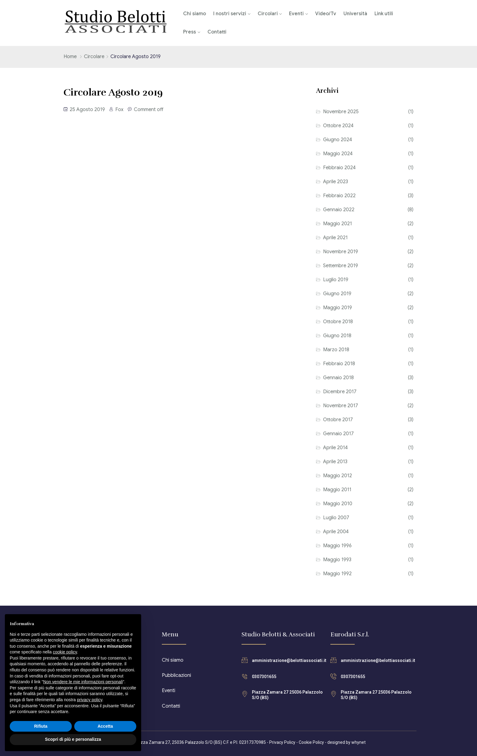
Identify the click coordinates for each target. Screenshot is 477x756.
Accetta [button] (105, 726)
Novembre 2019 (340, 252)
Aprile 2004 (336, 532)
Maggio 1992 (337, 574)
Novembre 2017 (340, 406)
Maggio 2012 (337, 476)
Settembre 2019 (340, 266)
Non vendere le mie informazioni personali (83, 681)
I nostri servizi (229, 14)
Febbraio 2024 (339, 168)
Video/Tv (325, 14)
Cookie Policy (311, 742)
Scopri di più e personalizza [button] (73, 739)
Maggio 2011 (337, 490)
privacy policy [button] (89, 699)
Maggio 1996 (337, 546)
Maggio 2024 (338, 154)
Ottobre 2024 (338, 126)
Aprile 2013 (335, 462)
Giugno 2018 (337, 336)
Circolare (94, 57)
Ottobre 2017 (338, 420)
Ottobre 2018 (338, 322)
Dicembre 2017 (340, 392)
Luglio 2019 (335, 280)
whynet (358, 742)
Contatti (216, 32)
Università (355, 14)
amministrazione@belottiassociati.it (289, 660)
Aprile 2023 (335, 182)
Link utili (383, 14)
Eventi (296, 14)
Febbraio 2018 (339, 364)
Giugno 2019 (337, 294)
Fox (119, 110)
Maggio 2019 (337, 308)
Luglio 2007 (336, 518)
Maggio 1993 (337, 560)
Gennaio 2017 (338, 434)
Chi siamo (194, 14)
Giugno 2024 (337, 140)
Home (70, 57)
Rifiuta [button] (40, 726)
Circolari (268, 14)
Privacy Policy (282, 742)
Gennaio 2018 (338, 378)
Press (189, 32)
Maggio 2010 (337, 504)
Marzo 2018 (336, 350)
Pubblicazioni (176, 675)
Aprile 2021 (335, 238)
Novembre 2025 (341, 112)
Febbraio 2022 (339, 196)
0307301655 (264, 676)
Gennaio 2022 (338, 210)
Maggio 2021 (337, 224)
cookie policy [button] (65, 651)
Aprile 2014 (335, 448)
